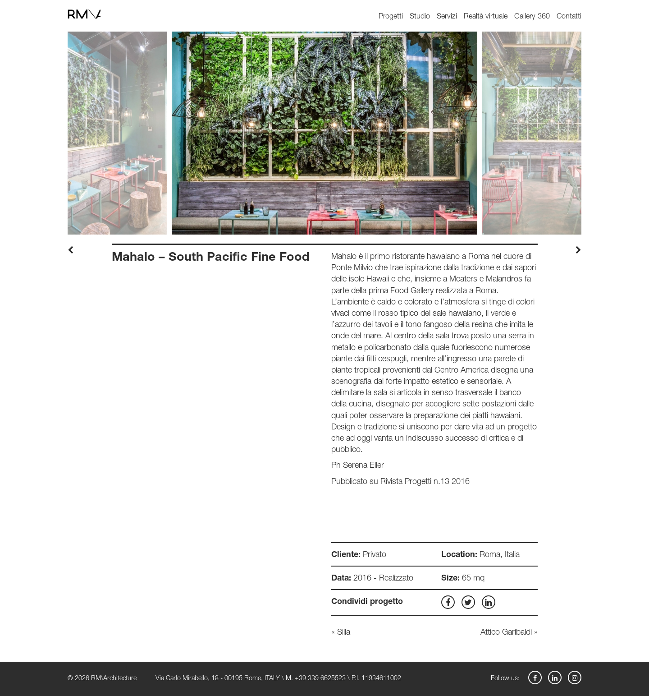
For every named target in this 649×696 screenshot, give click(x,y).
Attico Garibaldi (506, 633)
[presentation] (70, 251)
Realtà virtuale (485, 17)
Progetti (391, 17)
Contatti (569, 17)
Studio (420, 17)
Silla (343, 633)
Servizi (447, 17)
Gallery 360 (532, 17)
